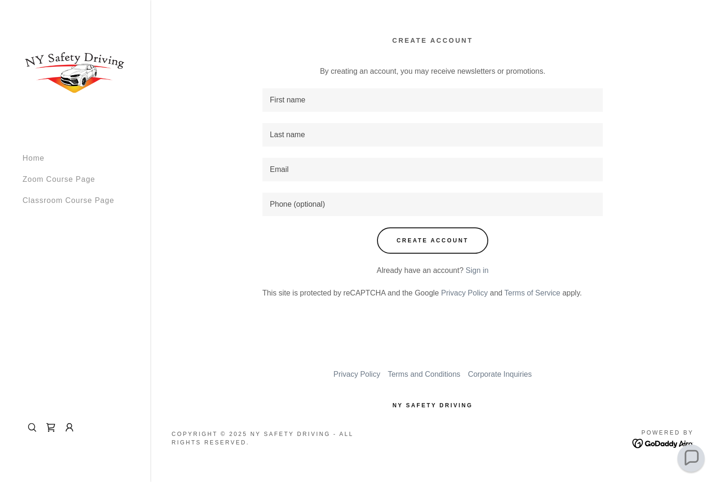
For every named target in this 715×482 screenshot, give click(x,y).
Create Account (433, 240)
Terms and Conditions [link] (424, 374)
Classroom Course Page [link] (68, 200)
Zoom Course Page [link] (59, 179)
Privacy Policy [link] (464, 293)
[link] (75, 72)
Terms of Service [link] (532, 293)
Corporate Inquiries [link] (500, 374)
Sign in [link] (477, 270)
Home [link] (34, 158)
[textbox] (432, 100)
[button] (69, 427)
